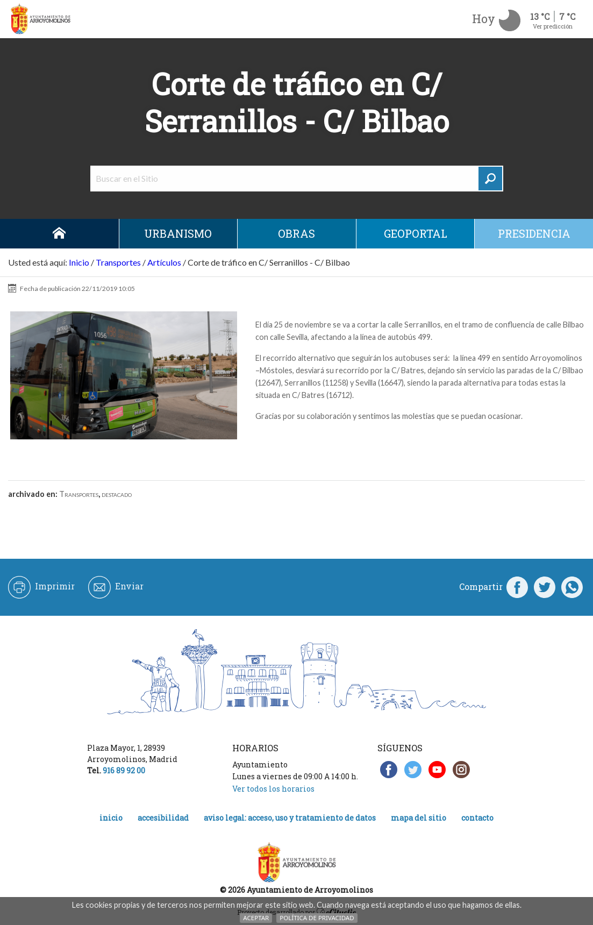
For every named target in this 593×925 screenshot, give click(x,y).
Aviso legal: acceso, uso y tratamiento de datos (290, 818)
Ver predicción (553, 26)
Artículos (164, 262)
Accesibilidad (163, 818)
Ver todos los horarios (273, 789)
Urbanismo (178, 233)
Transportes (118, 262)
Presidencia (534, 233)
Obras (296, 233)
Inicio (59, 233)
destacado (117, 494)
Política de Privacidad (317, 918)
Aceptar (256, 918)
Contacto (477, 818)
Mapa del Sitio (418, 818)
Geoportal (415, 233)
